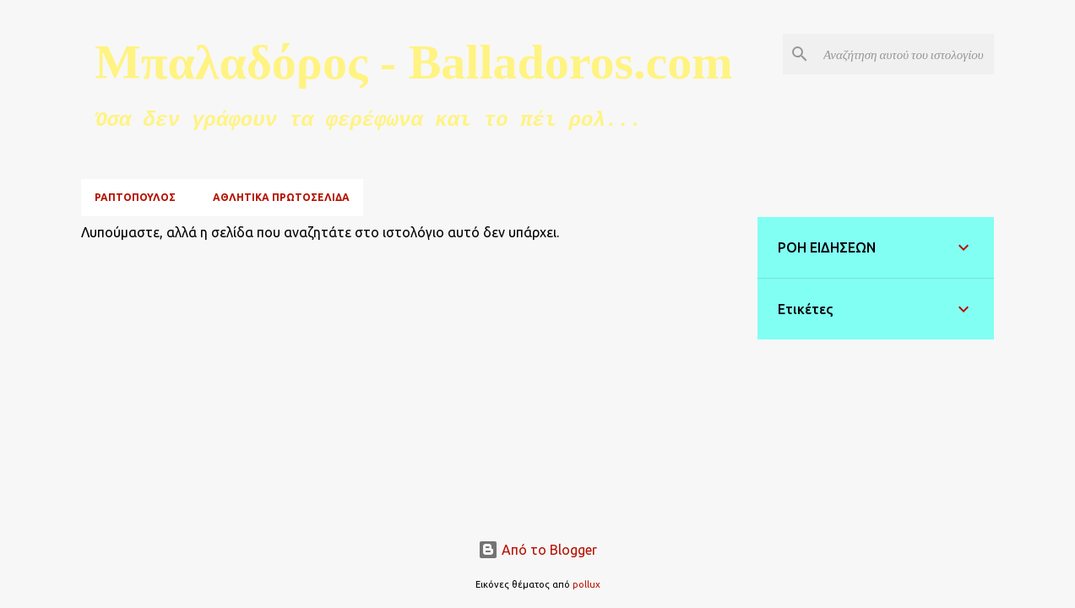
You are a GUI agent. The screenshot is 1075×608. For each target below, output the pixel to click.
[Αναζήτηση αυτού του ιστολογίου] (905, 54)
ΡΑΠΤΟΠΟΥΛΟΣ (135, 197)
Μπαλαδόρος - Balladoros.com (414, 62)
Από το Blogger (537, 549)
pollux (586, 584)
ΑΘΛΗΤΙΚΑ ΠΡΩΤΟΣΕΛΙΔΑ (281, 197)
